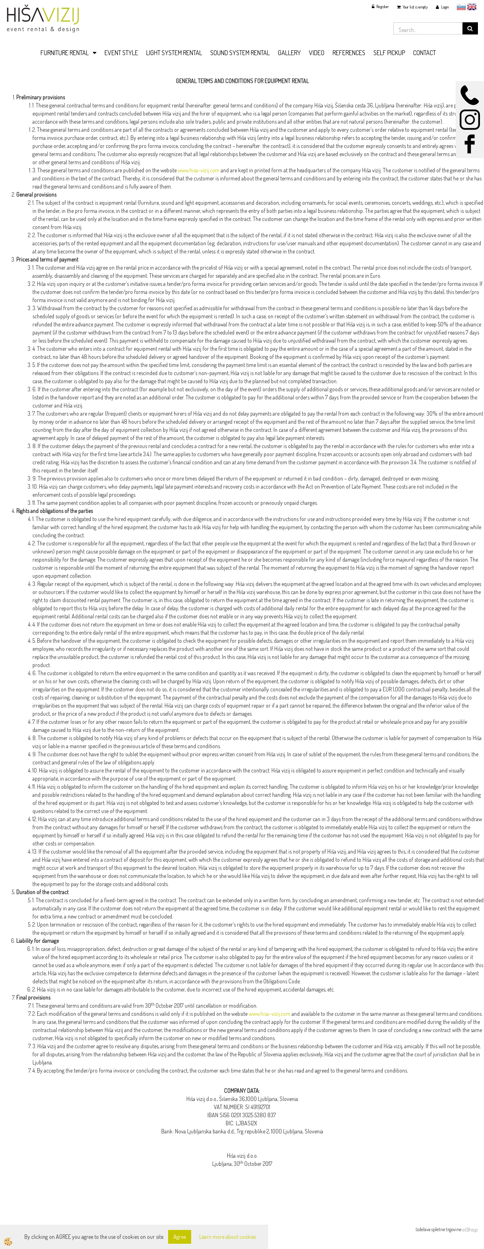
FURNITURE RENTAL (65, 53)
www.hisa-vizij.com (199, 170)
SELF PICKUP (389, 53)
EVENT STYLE (121, 53)
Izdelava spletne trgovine (438, 1229)
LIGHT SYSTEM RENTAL (174, 53)
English (471, 7)
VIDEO (316, 53)
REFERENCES (349, 53)
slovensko (461, 7)
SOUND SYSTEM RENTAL (240, 53)
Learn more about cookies (227, 1236)
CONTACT (424, 53)
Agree (179, 1236)
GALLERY (289, 53)
